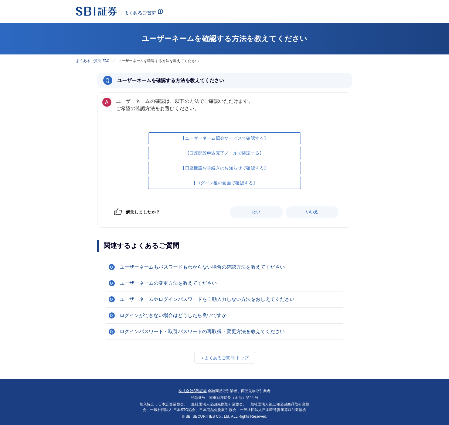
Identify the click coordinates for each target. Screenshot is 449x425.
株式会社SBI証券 (193, 391)
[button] (224, 267)
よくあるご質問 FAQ (93, 61)
